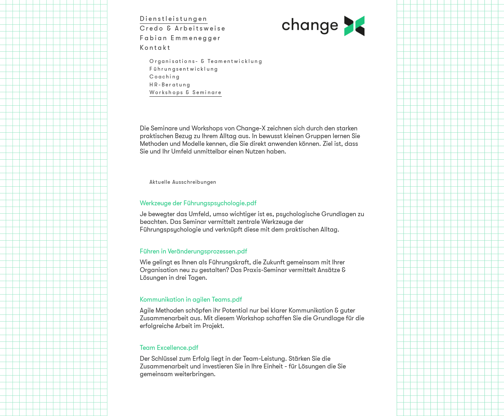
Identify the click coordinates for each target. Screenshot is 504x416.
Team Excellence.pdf (169, 347)
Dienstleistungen (174, 18)
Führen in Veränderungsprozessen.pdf (193, 251)
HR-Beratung (170, 85)
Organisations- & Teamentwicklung (205, 61)
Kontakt (155, 47)
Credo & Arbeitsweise (183, 28)
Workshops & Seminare (185, 92)
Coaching (164, 77)
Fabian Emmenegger (180, 38)
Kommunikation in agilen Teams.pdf (191, 299)
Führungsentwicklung (183, 69)
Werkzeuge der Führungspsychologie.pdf (198, 203)
